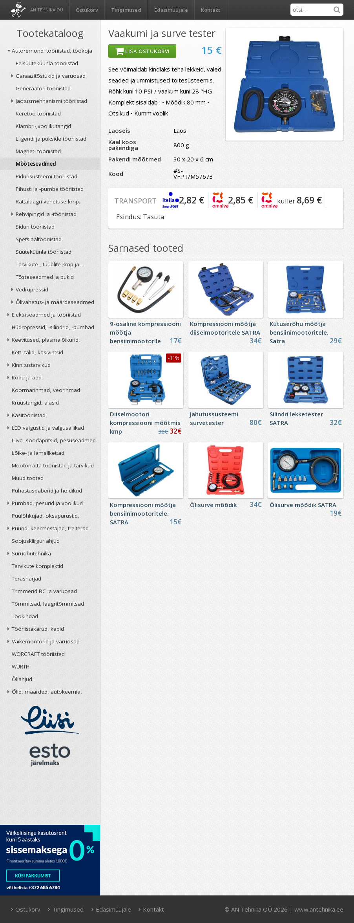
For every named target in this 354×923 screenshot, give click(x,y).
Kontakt (210, 9)
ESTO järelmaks (50, 754)
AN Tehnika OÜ (46, 10)
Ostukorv (25, 909)
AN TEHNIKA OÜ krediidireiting (50, 798)
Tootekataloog (50, 33)
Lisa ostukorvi (142, 51)
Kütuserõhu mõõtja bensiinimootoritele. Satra (299, 332)
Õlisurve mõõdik (213, 505)
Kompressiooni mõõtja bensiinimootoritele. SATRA (143, 513)
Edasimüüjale (171, 9)
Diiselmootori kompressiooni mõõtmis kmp (145, 422)
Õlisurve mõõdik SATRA (303, 505)
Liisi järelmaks (50, 720)
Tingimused (126, 9)
